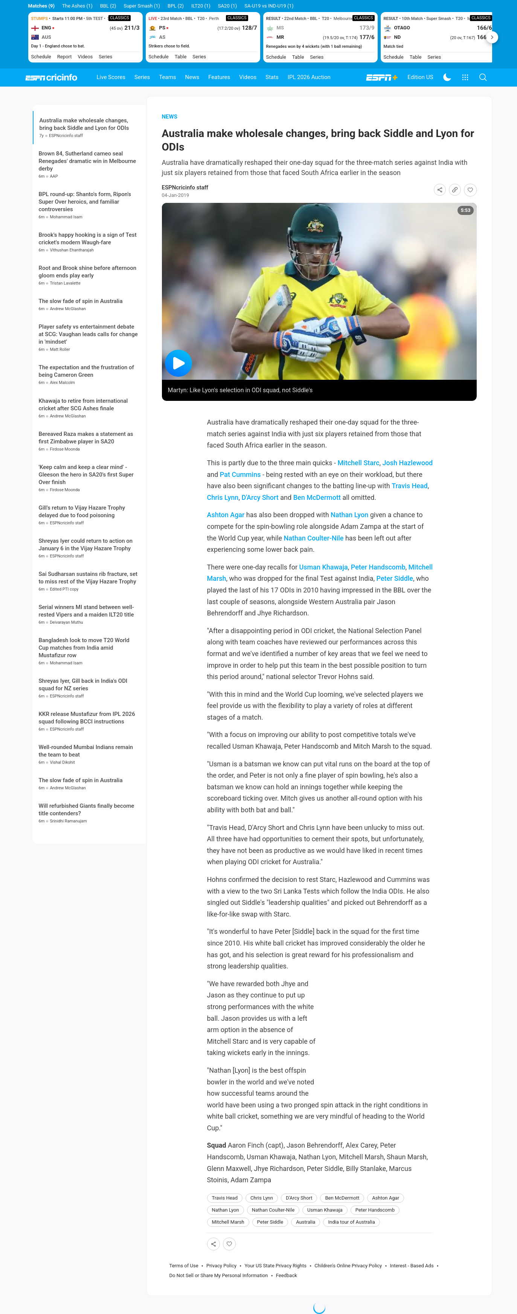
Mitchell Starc (358, 463)
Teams (167, 77)
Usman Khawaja (323, 567)
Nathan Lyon (349, 515)
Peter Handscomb (378, 567)
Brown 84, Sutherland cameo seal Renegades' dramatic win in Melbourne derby (87, 161)
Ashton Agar (226, 515)
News (192, 77)
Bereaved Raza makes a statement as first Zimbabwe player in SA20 (86, 438)
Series (142, 77)
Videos (247, 77)
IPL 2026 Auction (309, 77)
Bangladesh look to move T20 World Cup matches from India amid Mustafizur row (84, 648)
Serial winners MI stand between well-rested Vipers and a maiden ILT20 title (86, 611)
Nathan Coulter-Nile (314, 538)
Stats (272, 77)
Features (219, 77)
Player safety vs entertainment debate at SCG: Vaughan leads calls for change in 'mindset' (88, 334)
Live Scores (111, 77)
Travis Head (409, 486)
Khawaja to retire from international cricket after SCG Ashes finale (83, 404)
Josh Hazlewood (408, 463)
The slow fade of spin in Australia (81, 301)
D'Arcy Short (259, 497)
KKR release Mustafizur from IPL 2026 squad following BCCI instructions (87, 718)
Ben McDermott (317, 497)
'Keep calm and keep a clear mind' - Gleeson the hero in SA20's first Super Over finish (86, 475)
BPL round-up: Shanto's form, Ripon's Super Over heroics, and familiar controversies (85, 202)
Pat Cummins (240, 474)
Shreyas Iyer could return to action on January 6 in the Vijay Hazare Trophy (86, 544)
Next (492, 37)
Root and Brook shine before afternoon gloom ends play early (88, 272)
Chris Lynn (223, 497)
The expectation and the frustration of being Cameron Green (86, 371)
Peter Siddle (395, 578)
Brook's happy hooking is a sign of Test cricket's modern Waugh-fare (88, 238)
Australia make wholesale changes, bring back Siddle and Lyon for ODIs (84, 124)
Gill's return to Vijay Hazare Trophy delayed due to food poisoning (82, 511)
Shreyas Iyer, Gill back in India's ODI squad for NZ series (83, 685)
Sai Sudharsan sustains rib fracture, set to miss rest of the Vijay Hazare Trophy (88, 578)
